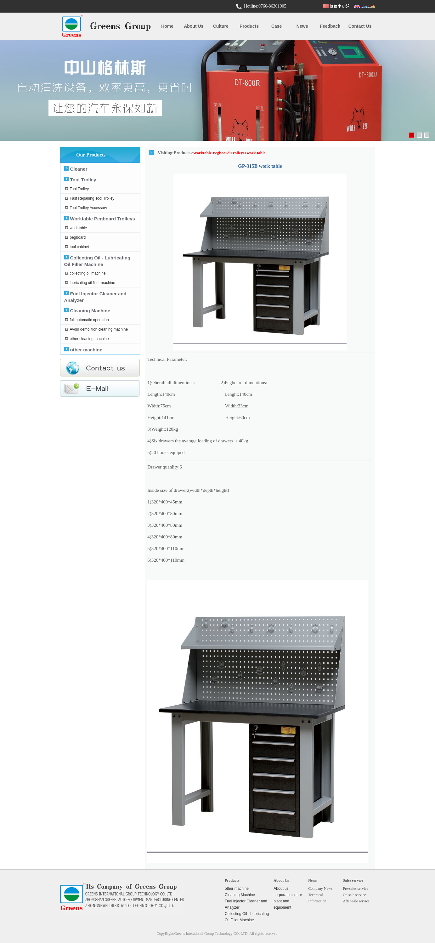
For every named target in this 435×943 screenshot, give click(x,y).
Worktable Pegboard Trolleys (102, 218)
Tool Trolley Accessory (88, 208)
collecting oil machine (88, 273)
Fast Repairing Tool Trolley (92, 198)
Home (167, 26)
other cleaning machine (89, 339)
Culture (221, 26)
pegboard (78, 237)
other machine (86, 349)
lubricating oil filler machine (92, 283)
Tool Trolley (83, 179)
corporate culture (288, 895)
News (302, 26)
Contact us (360, 26)
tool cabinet (79, 247)
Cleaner (79, 169)
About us (193, 26)
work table (78, 228)
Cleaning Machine (90, 310)
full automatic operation (89, 320)
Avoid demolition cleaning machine (99, 329)
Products (249, 26)
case (276, 26)
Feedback (330, 26)
